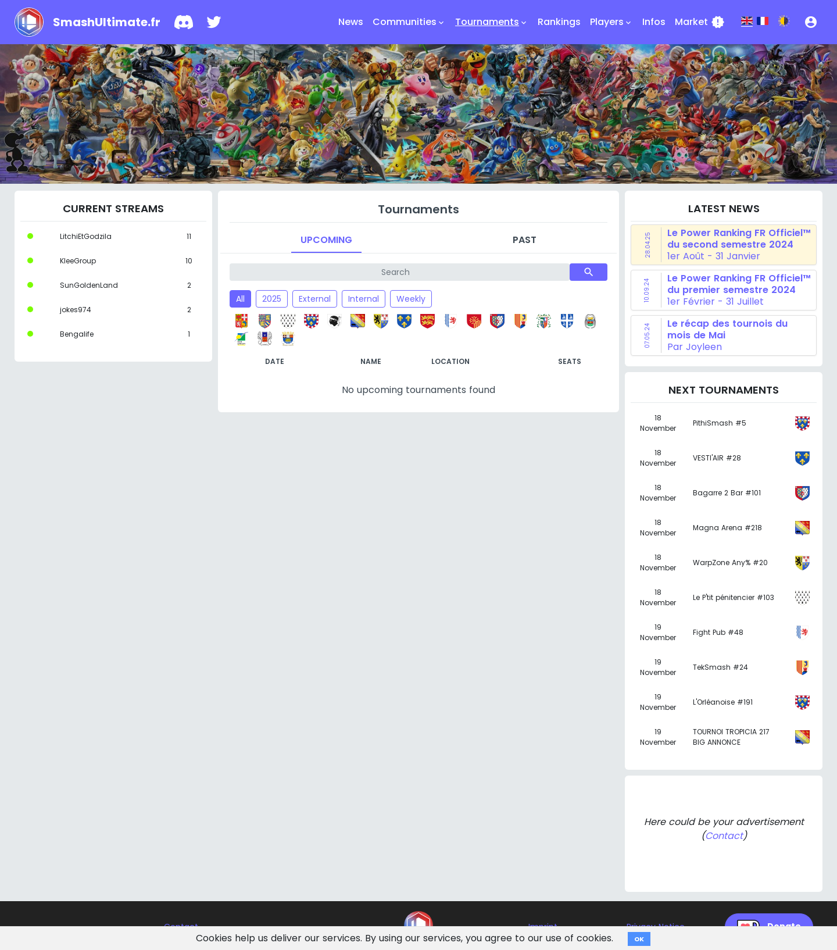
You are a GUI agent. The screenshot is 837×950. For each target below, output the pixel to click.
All (240, 299)
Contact (724, 835)
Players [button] (611, 22)
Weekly (410, 299)
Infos (654, 21)
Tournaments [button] (491, 22)
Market (700, 22)
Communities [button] (409, 22)
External (315, 299)
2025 (271, 299)
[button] (810, 22)
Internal (363, 299)
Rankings (559, 21)
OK (639, 939)
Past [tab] (524, 240)
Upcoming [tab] (326, 240)
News (350, 21)
